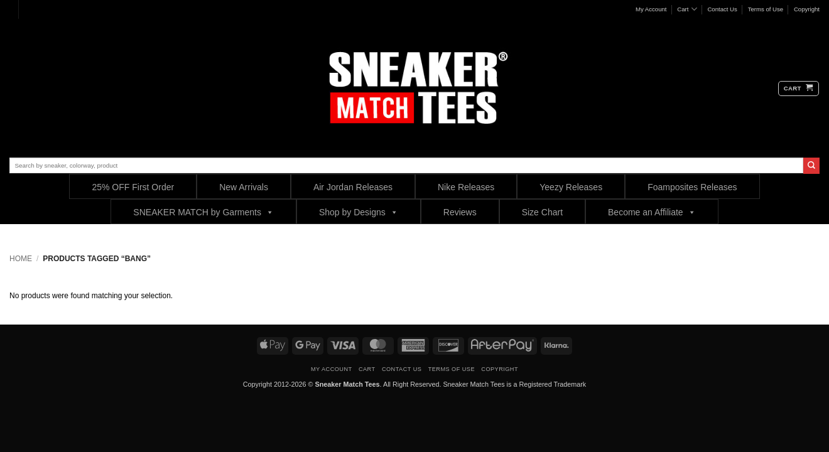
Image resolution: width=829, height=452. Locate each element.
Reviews (460, 212)
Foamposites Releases (692, 187)
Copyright (807, 9)
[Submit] (811, 166)
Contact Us (722, 9)
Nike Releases (466, 187)
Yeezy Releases (570, 187)
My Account (651, 9)
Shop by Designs (358, 212)
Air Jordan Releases (353, 187)
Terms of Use (766, 9)
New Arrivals (243, 187)
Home (20, 258)
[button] (798, 88)
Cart (686, 9)
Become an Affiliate (652, 212)
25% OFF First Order (133, 187)
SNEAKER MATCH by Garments (203, 212)
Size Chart (542, 212)
